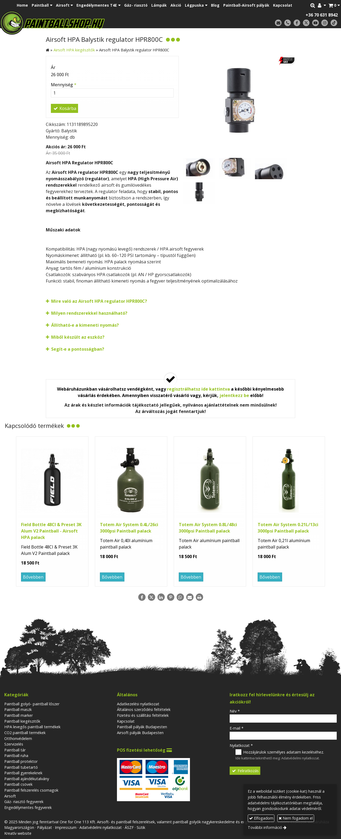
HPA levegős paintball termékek (32, 726)
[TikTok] (334, 23)
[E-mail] (278, 23)
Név (235, 711)
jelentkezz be (234, 395)
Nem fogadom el (296, 818)
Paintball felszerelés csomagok (31, 790)
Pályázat (44, 827)
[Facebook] (297, 23)
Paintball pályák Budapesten (142, 726)
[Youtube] (315, 23)
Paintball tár (15, 749)
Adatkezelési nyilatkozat (138, 703)
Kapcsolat (126, 721)
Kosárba (64, 108)
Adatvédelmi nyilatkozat (300, 758)
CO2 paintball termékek (25, 732)
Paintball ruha (16, 755)
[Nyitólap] (90, 23)
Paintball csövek (18, 784)
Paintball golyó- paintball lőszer (31, 703)
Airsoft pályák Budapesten (140, 732)
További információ (265, 827)
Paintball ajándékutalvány (26, 778)
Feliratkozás (245, 770)
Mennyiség (63, 85)
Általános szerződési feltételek (143, 709)
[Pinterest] (170, 597)
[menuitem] (22, 5)
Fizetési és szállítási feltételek (143, 715)
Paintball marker (18, 715)
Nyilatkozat (241, 745)
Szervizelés (13, 744)
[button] (334, 5)
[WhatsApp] (180, 597)
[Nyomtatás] (199, 597)
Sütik (141, 827)
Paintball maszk (18, 709)
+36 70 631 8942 (322, 15)
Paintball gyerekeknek (23, 772)
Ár (53, 67)
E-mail (236, 728)
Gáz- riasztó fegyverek (23, 801)
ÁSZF (129, 827)
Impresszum (65, 827)
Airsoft (10, 796)
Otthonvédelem (18, 738)
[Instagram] (324, 23)
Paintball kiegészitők (22, 721)
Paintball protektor (21, 761)
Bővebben (33, 577)
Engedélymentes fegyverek (28, 807)
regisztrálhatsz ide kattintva (198, 389)
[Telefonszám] (287, 23)
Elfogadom (261, 818)
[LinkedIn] (161, 597)
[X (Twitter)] (306, 23)
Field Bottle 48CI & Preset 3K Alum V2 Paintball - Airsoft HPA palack (51, 531)
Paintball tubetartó (21, 767)
